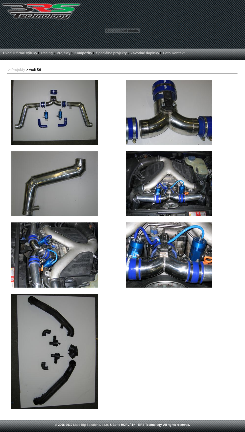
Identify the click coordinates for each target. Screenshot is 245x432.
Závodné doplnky (145, 53)
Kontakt (178, 53)
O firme (19, 53)
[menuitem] (7, 53)
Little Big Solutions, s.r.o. (91, 425)
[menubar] (93, 53)
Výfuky (31, 53)
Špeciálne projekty (111, 53)
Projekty (63, 53)
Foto (167, 53)
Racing (47, 53)
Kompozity (83, 53)
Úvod (7, 53)
